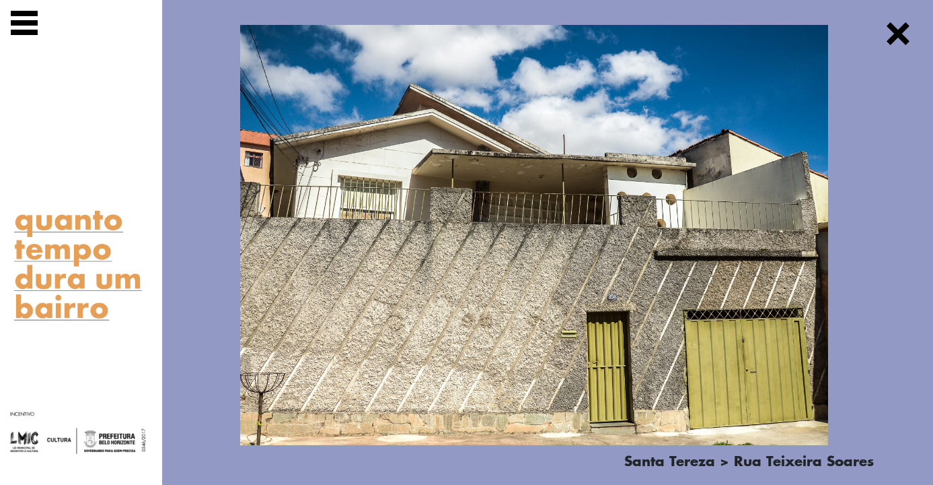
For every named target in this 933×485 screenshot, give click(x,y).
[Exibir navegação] (24, 25)
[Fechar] (898, 36)
